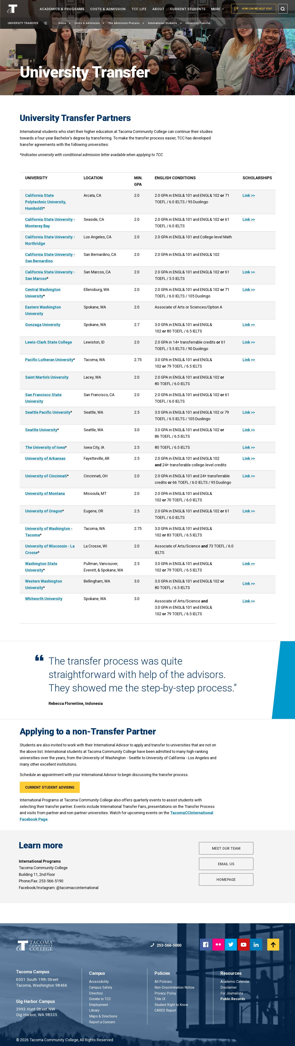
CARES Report (165, 1010)
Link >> (249, 195)
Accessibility (99, 982)
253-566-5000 (165, 945)
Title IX (160, 999)
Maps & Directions (103, 1016)
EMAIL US (226, 864)
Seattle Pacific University (47, 412)
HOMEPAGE (226, 880)
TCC (139, 9)
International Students (165, 23)
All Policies (164, 982)
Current (187, 9)
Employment (98, 1005)
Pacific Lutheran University (49, 359)
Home (65, 23)
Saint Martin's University (46, 377)
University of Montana (45, 493)
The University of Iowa (45, 447)
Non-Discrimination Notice (174, 987)
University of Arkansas (45, 458)
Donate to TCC (100, 999)
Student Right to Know (171, 1005)
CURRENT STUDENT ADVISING (49, 787)
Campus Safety (100, 987)
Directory (96, 993)
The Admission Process (126, 23)
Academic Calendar (234, 982)
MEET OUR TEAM (226, 848)
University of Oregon (43, 511)
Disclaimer (228, 987)
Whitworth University (43, 598)
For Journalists (231, 993)
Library (94, 1010)
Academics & (62, 9)
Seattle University (41, 430)
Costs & (108, 9)
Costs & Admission (89, 23)
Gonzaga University (42, 324)
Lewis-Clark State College (48, 342)
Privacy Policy (165, 993)
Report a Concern (102, 1022)
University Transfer (27, 23)
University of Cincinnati (46, 476)
